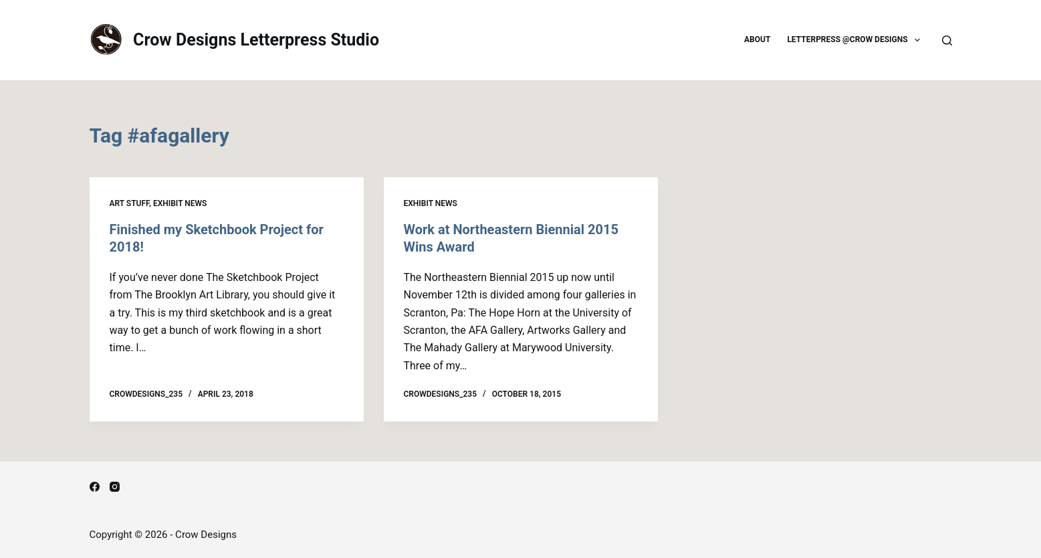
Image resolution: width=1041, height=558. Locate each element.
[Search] (947, 40)
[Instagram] (115, 487)
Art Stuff (130, 203)
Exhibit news (180, 203)
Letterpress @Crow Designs (856, 40)
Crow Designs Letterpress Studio (256, 40)
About (757, 39)
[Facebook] (95, 487)
